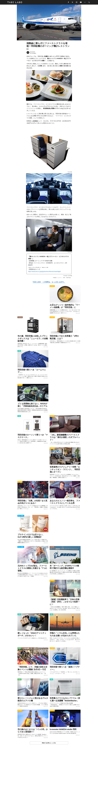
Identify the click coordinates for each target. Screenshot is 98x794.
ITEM (19, 351)
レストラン (60, 277)
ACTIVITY (52, 286)
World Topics (68, 277)
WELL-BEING (20, 516)
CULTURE (20, 317)
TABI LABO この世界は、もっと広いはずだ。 (49, 282)
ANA (64, 277)
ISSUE (19, 648)
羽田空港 (54, 277)
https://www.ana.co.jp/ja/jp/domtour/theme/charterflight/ (44, 271)
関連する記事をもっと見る (49, 743)
